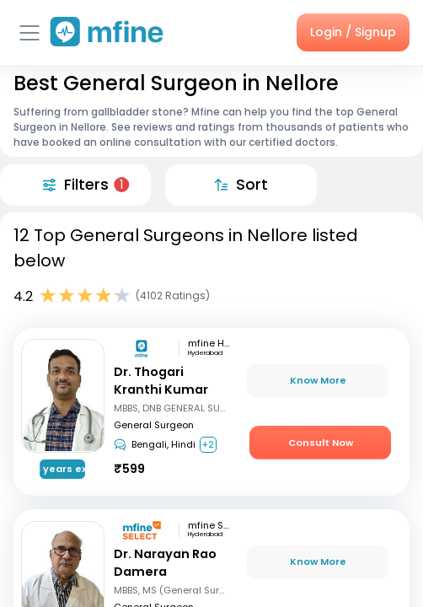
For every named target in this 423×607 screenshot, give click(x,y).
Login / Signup (353, 32)
